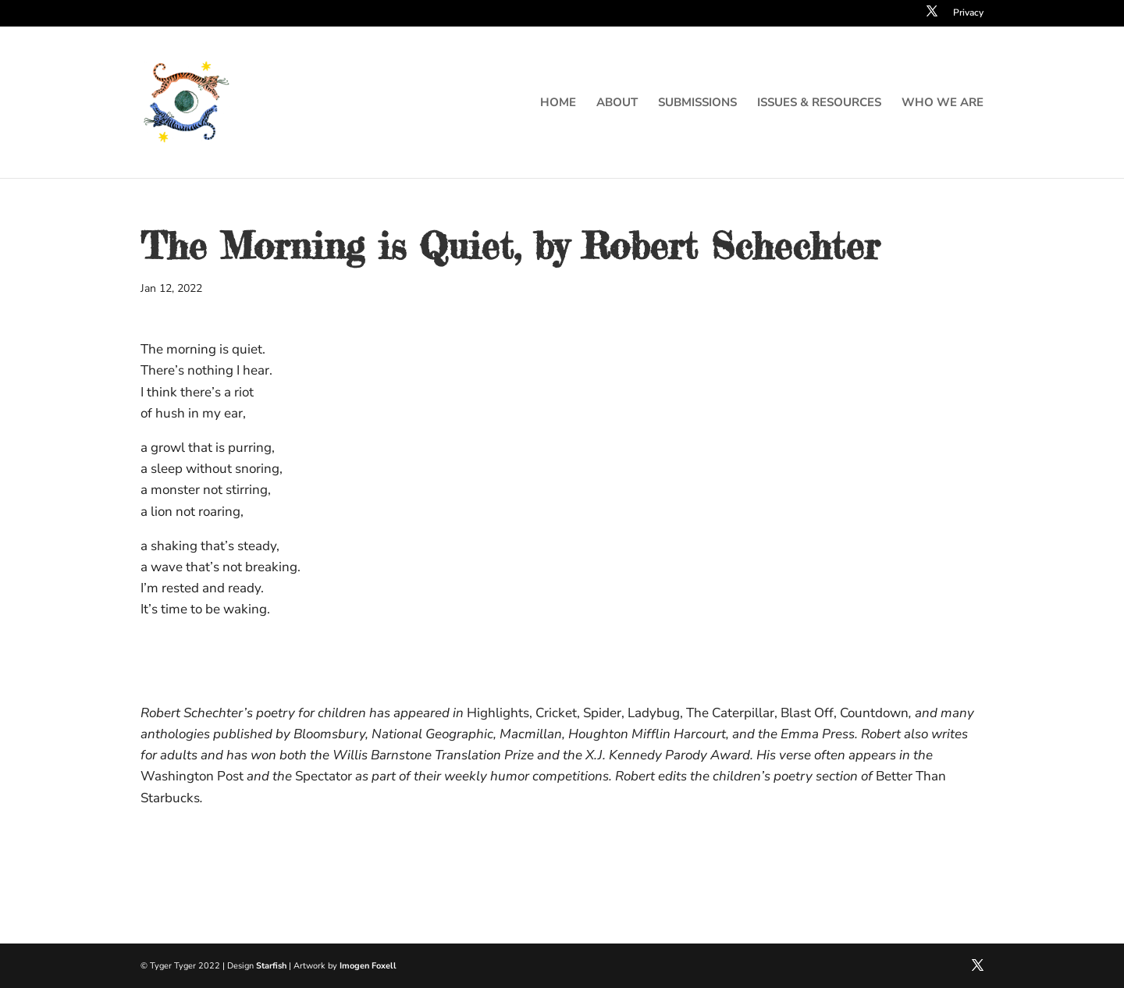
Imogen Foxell (368, 966)
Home (558, 103)
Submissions (697, 103)
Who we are (943, 103)
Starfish (271, 966)
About (617, 103)
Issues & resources (819, 103)
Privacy (968, 13)
